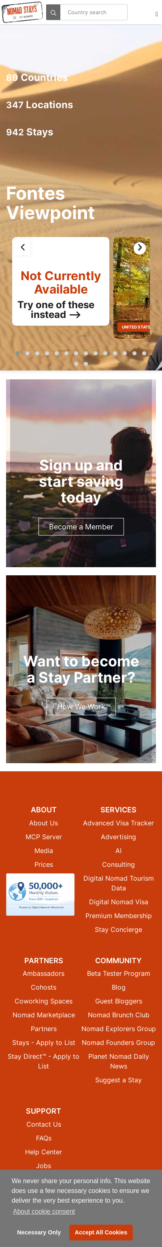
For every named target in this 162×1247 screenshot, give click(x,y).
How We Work (81, 706)
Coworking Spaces (43, 1001)
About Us (43, 823)
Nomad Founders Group (118, 1042)
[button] (18, 353)
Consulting (118, 864)
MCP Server (44, 837)
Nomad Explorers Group (118, 1029)
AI (118, 851)
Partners (44, 1029)
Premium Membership (118, 916)
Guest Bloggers (118, 1001)
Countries (37, 77)
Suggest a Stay (118, 1080)
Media (43, 851)
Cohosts (43, 987)
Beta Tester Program (118, 973)
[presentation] (22, 247)
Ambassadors (43, 973)
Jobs (43, 1166)
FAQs (43, 1138)
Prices (43, 864)
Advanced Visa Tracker (118, 823)
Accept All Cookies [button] (101, 1232)
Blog (119, 987)
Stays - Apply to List (43, 1042)
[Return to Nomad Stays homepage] (22, 12)
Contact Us (43, 1124)
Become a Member (81, 526)
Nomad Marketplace (44, 1015)
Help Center (43, 1152)
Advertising (118, 837)
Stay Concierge (118, 929)
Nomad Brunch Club (118, 1015)
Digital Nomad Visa (118, 902)
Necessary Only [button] (39, 1232)
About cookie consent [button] (44, 1211)
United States (137, 326)
